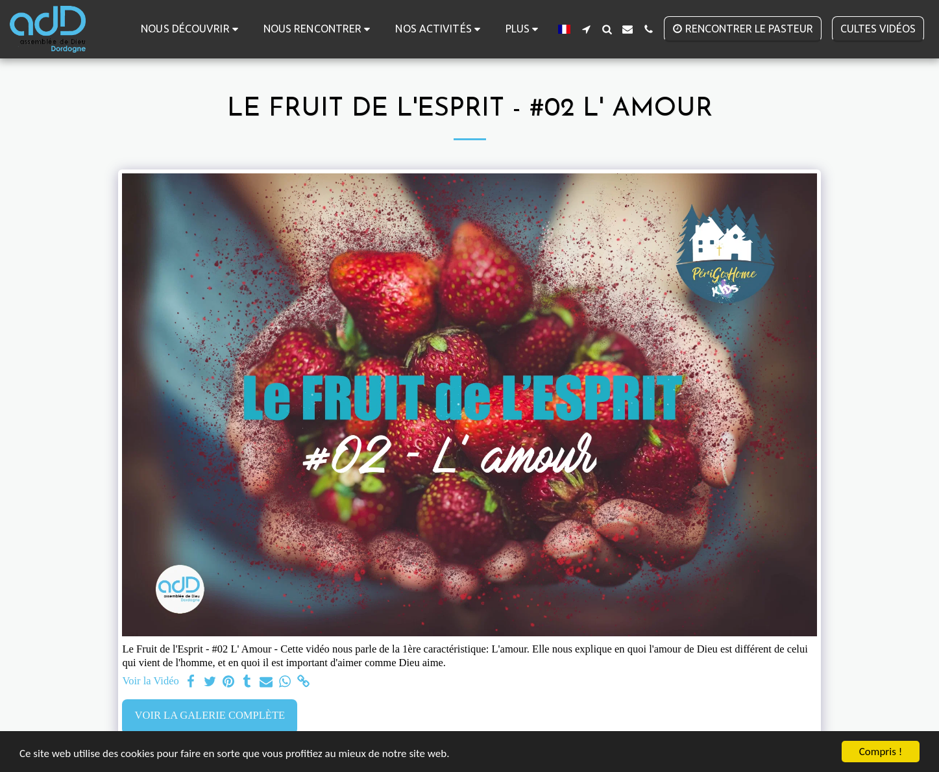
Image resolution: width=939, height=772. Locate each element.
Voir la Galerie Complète (210, 715)
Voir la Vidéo (150, 681)
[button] (191, 29)
